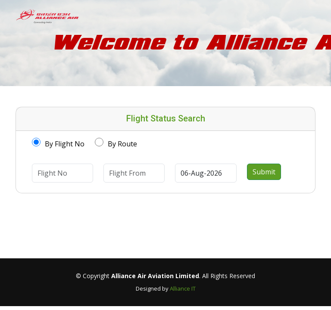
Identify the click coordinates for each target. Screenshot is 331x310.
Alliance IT (183, 288)
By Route (122, 144)
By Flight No (64, 144)
